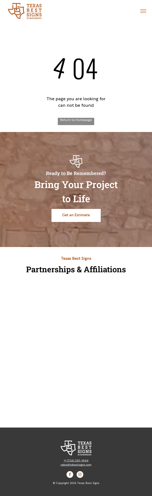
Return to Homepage (76, 120)
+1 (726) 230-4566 (76, 460)
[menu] (143, 11)
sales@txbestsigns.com (76, 464)
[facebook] (69, 475)
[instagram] (80, 475)
